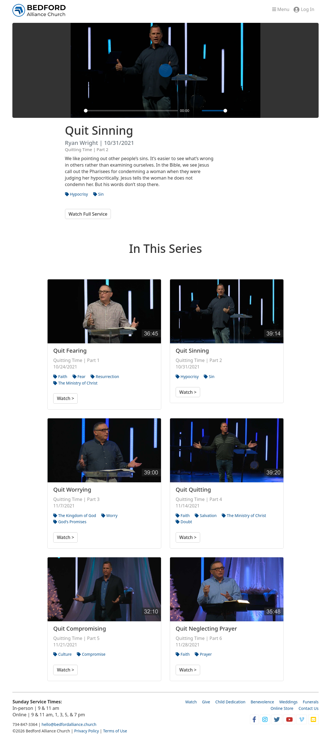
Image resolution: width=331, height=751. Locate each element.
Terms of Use (115, 731)
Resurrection (105, 376)
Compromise (91, 654)
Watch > (65, 398)
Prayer (203, 654)
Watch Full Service (88, 214)
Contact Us (309, 708)
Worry (109, 515)
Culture (62, 654)
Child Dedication (230, 701)
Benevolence (262, 701)
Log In (307, 9)
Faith (60, 376)
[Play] (77, 110)
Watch (191, 701)
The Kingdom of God (74, 515)
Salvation (205, 515)
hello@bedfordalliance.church (69, 724)
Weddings (288, 701)
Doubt (184, 521)
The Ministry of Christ (75, 383)
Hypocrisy (76, 194)
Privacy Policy (86, 731)
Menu (280, 9)
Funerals (311, 701)
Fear (79, 376)
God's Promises (69, 521)
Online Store (281, 708)
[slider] (131, 110)
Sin (98, 194)
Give (206, 701)
